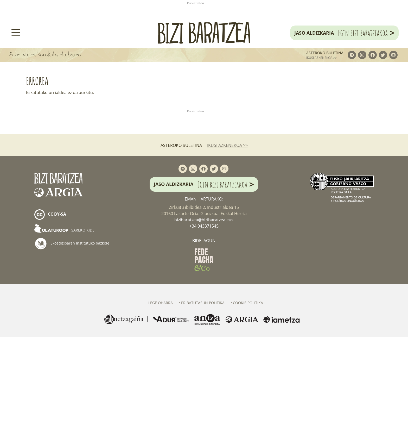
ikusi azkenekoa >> (321, 105)
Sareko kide (64, 324)
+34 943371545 (204, 320)
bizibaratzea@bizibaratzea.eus (203, 314)
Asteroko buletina (324, 99)
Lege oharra (160, 397)
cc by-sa (50, 309)
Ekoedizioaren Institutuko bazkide (71, 338)
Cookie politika (248, 397)
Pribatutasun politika (203, 397)
